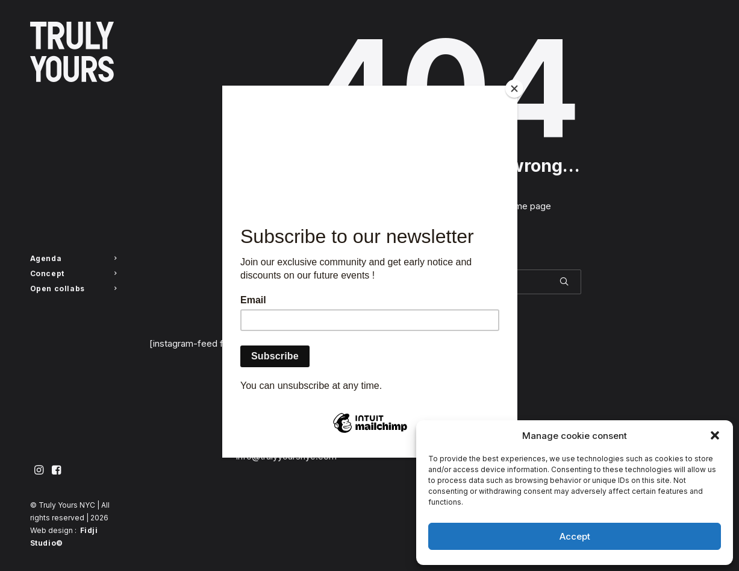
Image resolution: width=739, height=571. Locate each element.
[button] (715, 435)
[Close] (514, 89)
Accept (575, 536)
